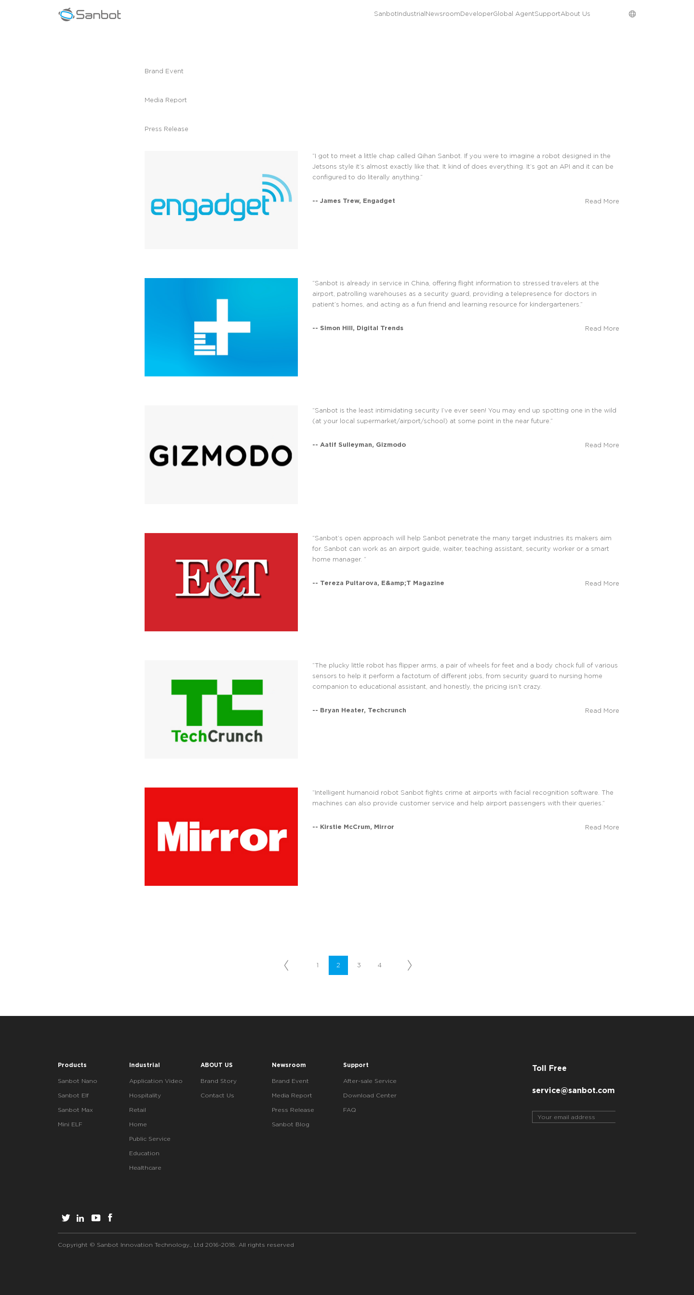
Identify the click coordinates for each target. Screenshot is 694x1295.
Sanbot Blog (290, 1124)
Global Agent (464, 14)
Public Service (150, 1138)
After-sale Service (370, 1081)
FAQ (349, 1110)
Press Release (172, 129)
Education (144, 1153)
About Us (565, 14)
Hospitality (145, 1095)
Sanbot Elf (73, 1095)
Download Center (370, 1095)
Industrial (303, 14)
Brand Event (168, 71)
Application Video (156, 1081)
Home (138, 1124)
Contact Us (217, 1095)
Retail (137, 1110)
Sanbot (258, 14)
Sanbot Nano (77, 1081)
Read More (602, 201)
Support (518, 14)
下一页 (408, 965)
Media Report (183, 100)
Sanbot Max (75, 1110)
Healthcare (145, 1167)
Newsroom (354, 14)
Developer (407, 14)
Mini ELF (70, 1124)
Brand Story (218, 1081)
